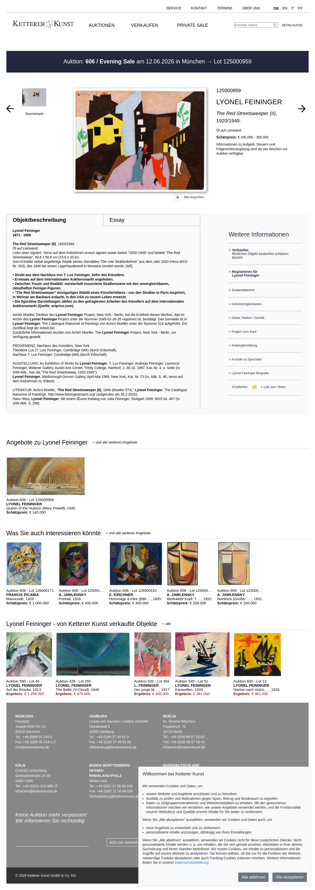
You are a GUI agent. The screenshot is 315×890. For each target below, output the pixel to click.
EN (285, 8)
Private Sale (192, 25)
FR (300, 8)
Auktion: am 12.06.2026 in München (135, 61)
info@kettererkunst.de (32, 747)
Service (173, 8)
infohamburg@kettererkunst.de (112, 747)
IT (292, 8)
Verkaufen (144, 25)
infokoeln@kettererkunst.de (36, 791)
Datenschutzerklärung (191, 862)
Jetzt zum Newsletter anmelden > (134, 842)
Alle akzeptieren (290, 877)
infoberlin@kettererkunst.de (184, 747)
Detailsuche (292, 25)
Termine (224, 8)
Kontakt (199, 8)
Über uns (251, 8)
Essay (117, 220)
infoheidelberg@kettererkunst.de (114, 796)
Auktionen (102, 25)
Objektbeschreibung (39, 220)
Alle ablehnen (253, 877)
